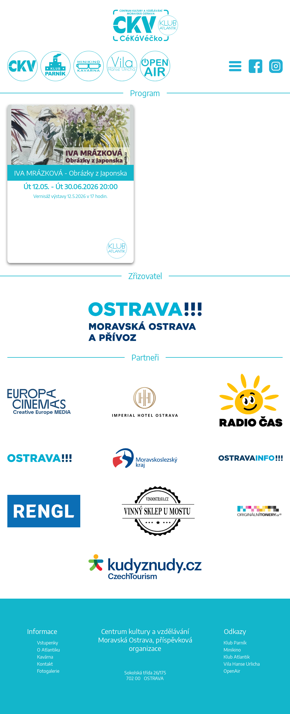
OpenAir (232, 671)
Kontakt (45, 664)
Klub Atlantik (237, 657)
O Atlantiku (48, 650)
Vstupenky (47, 643)
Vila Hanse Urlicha (242, 664)
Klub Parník (235, 643)
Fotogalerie (48, 671)
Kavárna (45, 657)
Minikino (232, 650)
